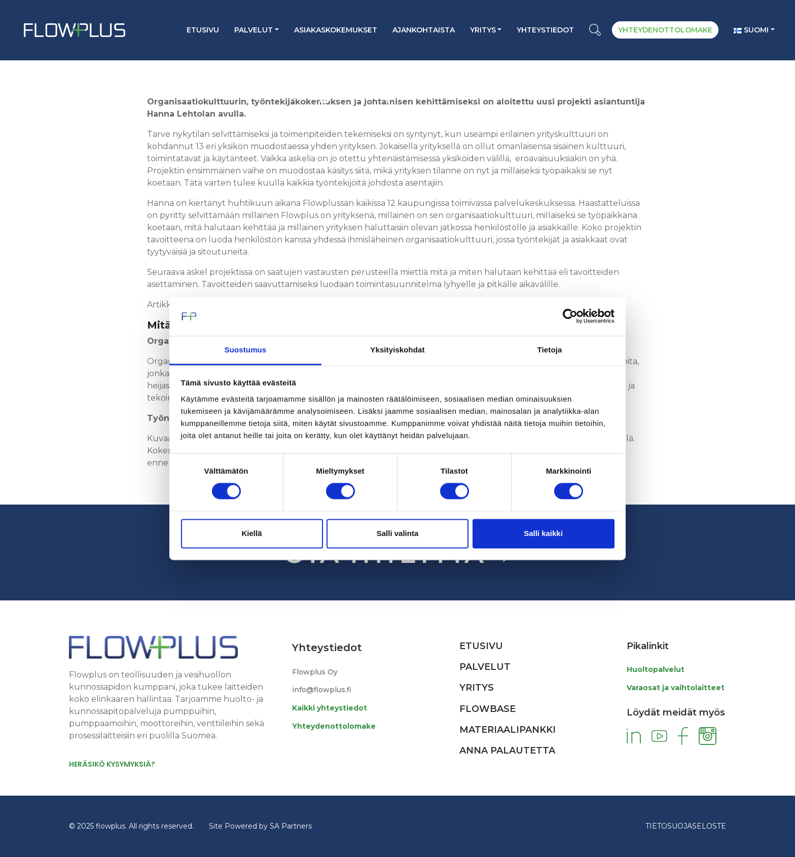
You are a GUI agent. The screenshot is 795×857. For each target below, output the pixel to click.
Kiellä (251, 533)
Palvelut (253, 29)
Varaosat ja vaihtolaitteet (676, 687)
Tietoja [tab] (549, 349)
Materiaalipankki (507, 729)
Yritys (483, 29)
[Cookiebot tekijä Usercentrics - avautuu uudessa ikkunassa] (570, 316)
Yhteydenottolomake (334, 726)
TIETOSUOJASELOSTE (685, 826)
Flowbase (487, 709)
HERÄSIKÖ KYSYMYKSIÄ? (112, 764)
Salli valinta (398, 533)
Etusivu (203, 29)
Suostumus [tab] (246, 349)
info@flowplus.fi (321, 689)
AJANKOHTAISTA (423, 29)
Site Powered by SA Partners (260, 826)
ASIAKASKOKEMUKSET (335, 29)
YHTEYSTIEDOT (545, 29)
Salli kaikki (543, 533)
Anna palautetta (507, 750)
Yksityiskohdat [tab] (397, 349)
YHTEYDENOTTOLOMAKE (665, 29)
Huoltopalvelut (655, 669)
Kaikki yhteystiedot (329, 707)
